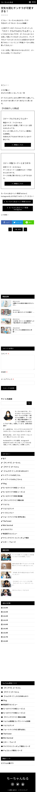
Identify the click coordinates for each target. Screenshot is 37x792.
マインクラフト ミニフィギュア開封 (15, 540)
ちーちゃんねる (7, 2)
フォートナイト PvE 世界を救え (13, 519)
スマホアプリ (7, 532)
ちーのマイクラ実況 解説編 (12, 498)
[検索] (29, 405)
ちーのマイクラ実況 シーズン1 (13, 490)
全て (3, 461)
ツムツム (5, 507)
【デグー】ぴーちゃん (10, 469)
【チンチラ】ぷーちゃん (11, 465)
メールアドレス (7, 381)
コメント (5, 353)
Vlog (4, 486)
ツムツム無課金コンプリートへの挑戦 (15, 724)
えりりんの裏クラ (7, 766)
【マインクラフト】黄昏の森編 (13, 719)
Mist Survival (7, 528)
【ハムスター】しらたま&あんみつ (14, 699)
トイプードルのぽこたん (11, 478)
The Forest (6, 523)
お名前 (4, 374)
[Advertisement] (17, 248)
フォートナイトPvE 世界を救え (13, 732)
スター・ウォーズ (8, 544)
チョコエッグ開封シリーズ (11, 753)
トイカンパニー (7, 515)
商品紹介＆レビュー (9, 536)
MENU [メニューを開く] (34, 2)
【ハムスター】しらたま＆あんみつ (15, 473)
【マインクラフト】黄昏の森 (12, 503)
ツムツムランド (7, 511)
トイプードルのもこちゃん (11, 482)
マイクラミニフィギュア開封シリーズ (15, 749)
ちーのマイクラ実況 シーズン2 (13, 494)
